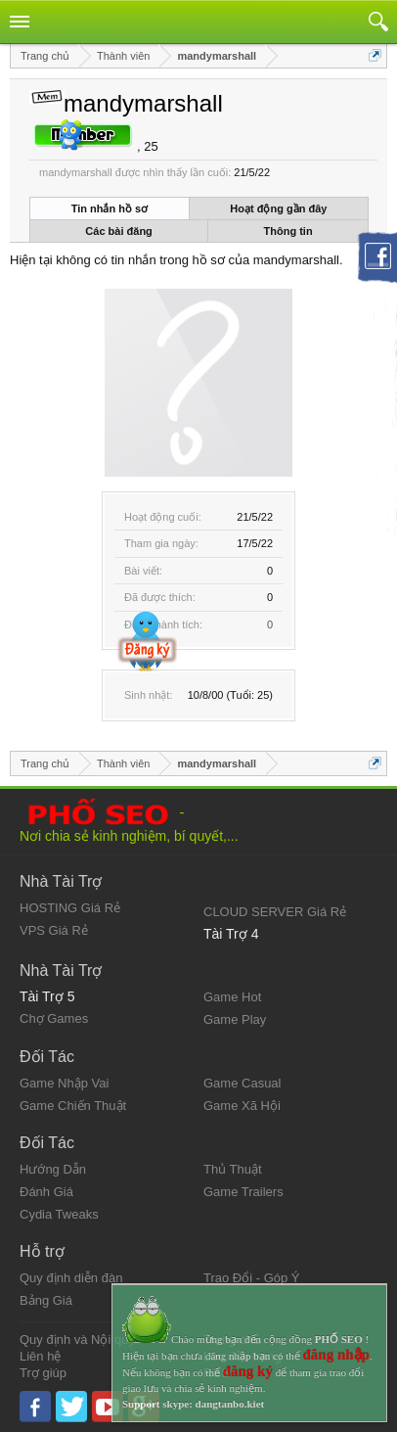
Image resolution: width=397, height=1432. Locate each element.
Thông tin (288, 231)
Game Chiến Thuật (73, 1105)
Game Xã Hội (242, 1105)
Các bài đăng (118, 231)
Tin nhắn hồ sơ (109, 208)
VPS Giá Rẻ (54, 930)
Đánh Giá (46, 1191)
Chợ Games (54, 1018)
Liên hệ (40, 1356)
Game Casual (242, 1083)
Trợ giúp (43, 1372)
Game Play (234, 1019)
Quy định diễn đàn (71, 1277)
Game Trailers (243, 1191)
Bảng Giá (46, 1300)
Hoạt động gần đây (278, 208)
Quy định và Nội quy (77, 1339)
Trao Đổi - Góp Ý (251, 1277)
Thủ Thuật (232, 1169)
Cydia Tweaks (59, 1214)
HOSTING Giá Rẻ (70, 908)
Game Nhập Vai (64, 1083)
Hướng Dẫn (53, 1169)
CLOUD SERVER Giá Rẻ (274, 911)
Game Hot (232, 997)
